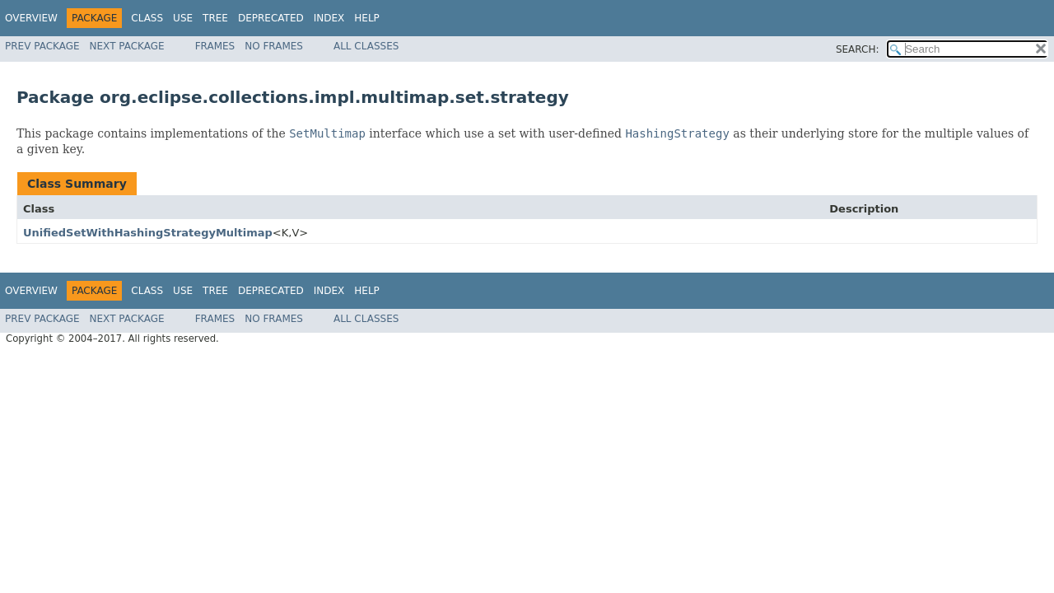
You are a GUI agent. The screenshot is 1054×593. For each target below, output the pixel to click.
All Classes (366, 46)
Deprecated (271, 18)
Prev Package (42, 46)
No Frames (274, 46)
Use (183, 18)
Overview (31, 18)
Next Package (127, 46)
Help (367, 18)
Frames (215, 46)
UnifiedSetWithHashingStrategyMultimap (148, 232)
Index (329, 18)
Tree (215, 18)
